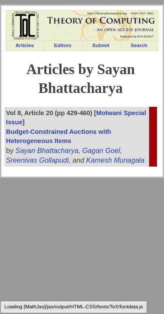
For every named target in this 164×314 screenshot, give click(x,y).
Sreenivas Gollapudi (37, 160)
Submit (100, 45)
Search (139, 45)
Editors (63, 45)
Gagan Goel (101, 150)
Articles (25, 45)
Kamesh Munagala (115, 160)
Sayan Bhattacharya (46, 150)
